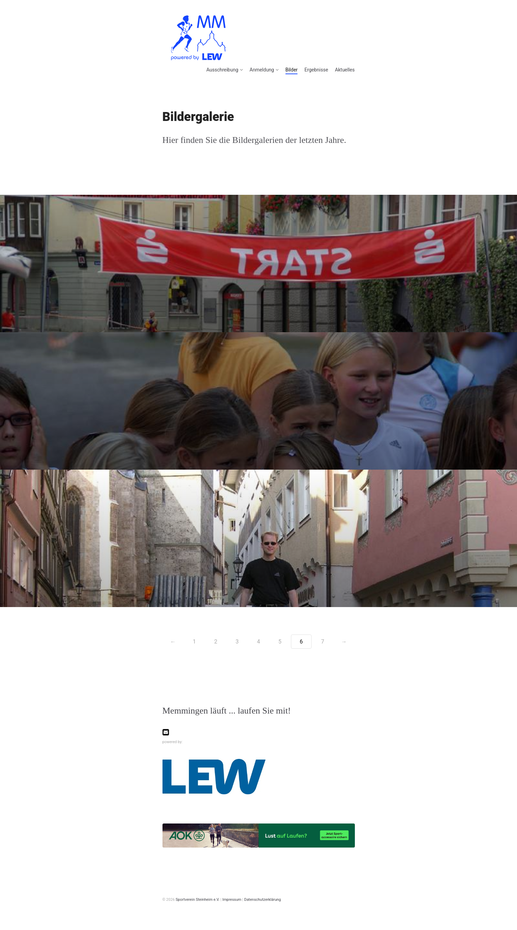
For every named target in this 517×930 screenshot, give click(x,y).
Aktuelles (345, 69)
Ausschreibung (222, 69)
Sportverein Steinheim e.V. (198, 899)
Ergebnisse (316, 69)
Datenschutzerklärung (262, 899)
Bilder (291, 69)
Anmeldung (262, 69)
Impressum (231, 899)
